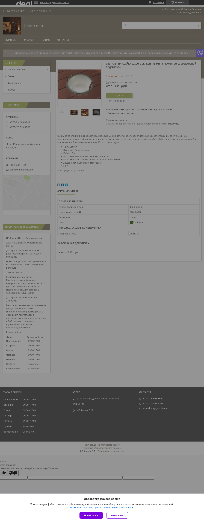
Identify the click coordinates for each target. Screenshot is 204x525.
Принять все (91, 515)
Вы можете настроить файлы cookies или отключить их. (100, 507)
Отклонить (117, 515)
